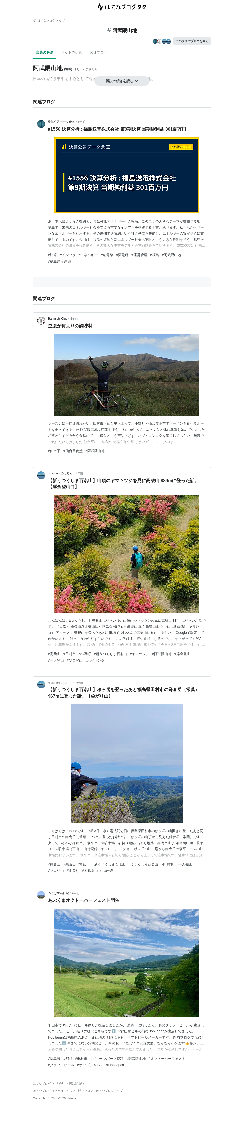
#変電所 (122, 255)
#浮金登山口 (184, 654)
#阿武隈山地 (171, 255)
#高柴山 (54, 654)
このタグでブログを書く (192, 41)
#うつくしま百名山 (143, 864)
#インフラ (68, 255)
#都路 (67, 1059)
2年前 (74, 318)
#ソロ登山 (75, 660)
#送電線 (107, 255)
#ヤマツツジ (139, 654)
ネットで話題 (71, 52)
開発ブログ (85, 1091)
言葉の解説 (44, 52)
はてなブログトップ (109, 1091)
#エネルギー (88, 255)
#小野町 (85, 654)
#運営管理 (139, 255)
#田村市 (69, 654)
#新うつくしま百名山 (110, 654)
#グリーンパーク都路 (106, 1059)
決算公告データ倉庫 (61, 122)
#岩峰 (108, 871)
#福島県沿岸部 (59, 261)
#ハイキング (95, 660)
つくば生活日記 (58, 893)
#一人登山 (56, 660)
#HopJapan (115, 1065)
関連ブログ (98, 52)
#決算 (52, 255)
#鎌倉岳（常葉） (76, 864)
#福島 (154, 255)
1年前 (81, 122)
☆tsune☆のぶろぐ (60, 473)
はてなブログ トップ (49, 20)
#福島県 (54, 1059)
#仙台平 (54, 451)
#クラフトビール (61, 1065)
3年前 (79, 473)
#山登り (73, 871)
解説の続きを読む (122, 81)
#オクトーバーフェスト (167, 1059)
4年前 (75, 893)
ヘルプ (70, 1091)
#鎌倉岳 (54, 864)
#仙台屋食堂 (73, 451)
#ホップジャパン (90, 1065)
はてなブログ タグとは (48, 1091)
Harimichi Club (57, 318)
